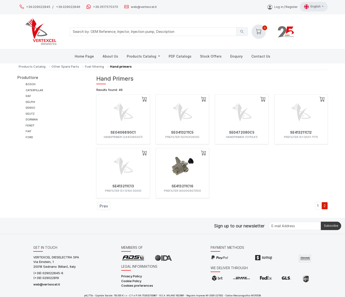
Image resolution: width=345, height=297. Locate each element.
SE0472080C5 (241, 132)
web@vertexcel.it (144, 6)
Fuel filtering (94, 66)
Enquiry (236, 56)
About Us (110, 56)
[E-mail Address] (294, 226)
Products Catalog (142, 56)
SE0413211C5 (182, 132)
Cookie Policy (131, 281)
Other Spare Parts (65, 66)
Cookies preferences (137, 285)
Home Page (84, 56)
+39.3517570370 (105, 6)
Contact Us (260, 56)
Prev (103, 206)
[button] (259, 31)
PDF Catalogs (180, 56)
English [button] (312, 6)
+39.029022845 (38, 6)
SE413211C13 (123, 186)
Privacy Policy (131, 276)
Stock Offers (211, 56)
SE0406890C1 (123, 132)
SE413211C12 (301, 132)
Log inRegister (282, 7)
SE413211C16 (182, 186)
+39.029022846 (68, 6)
